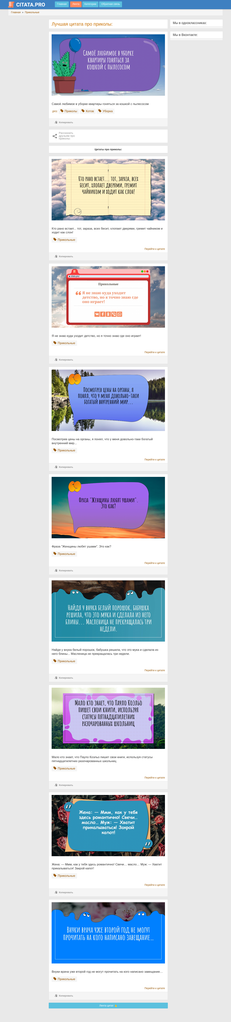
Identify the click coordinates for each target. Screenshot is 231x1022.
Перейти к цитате (155, 248)
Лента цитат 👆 (108, 1005)
